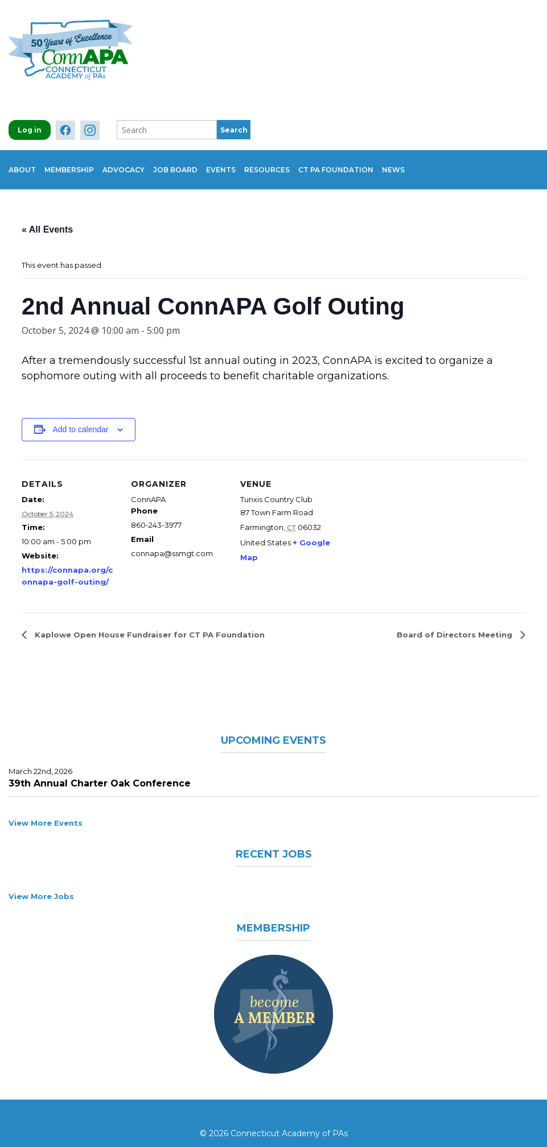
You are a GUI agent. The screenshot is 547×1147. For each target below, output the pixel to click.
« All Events (47, 216)
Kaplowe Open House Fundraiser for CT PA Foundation (148, 621)
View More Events (46, 809)
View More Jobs (41, 882)
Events (255, 163)
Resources (309, 163)
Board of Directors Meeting (456, 621)
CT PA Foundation (387, 163)
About (22, 163)
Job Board (201, 163)
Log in (30, 130)
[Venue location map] (409, 524)
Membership (77, 163)
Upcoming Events (273, 726)
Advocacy (141, 163)
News (453, 163)
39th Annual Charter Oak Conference (100, 769)
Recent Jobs (273, 840)
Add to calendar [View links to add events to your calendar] (80, 415)
